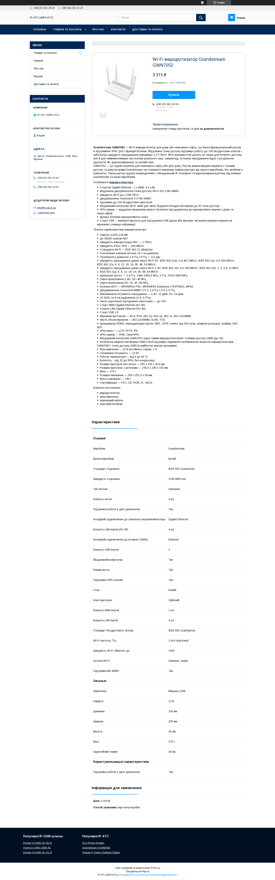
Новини (38, 60)
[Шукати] (201, 17)
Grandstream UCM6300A (96, 847)
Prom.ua (155, 868)
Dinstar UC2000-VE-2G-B (37, 852)
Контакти (118, 29)
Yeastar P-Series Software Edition (101, 852)
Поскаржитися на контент (132, 875)
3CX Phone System (93, 842)
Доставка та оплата (147, 29)
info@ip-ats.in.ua (46, 207)
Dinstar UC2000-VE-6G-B (37, 842)
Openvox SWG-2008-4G (37, 847)
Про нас (98, 29)
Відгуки (38, 76)
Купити (174, 94)
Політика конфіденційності (162, 875)
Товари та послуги (67, 29)
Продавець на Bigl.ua (137, 871)
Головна (39, 29)
